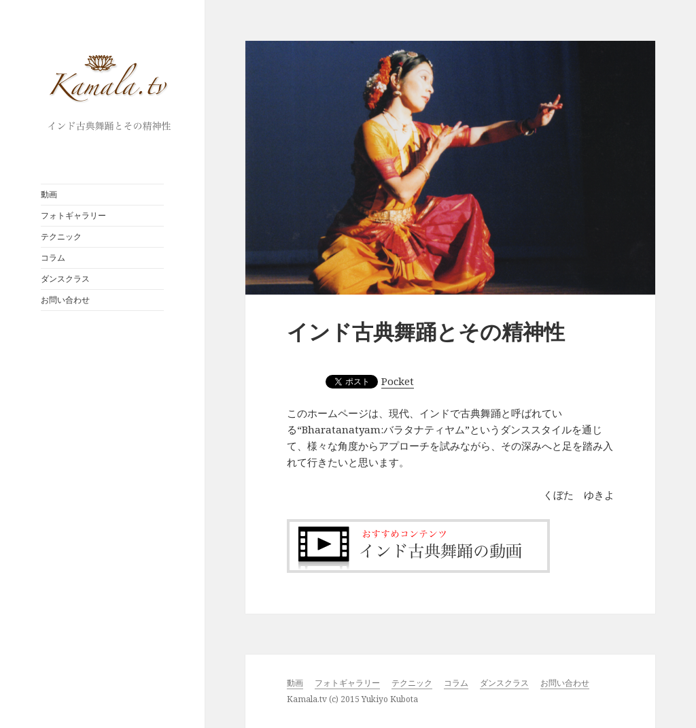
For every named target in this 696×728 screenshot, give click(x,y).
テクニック (61, 236)
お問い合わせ (65, 299)
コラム (53, 257)
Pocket (397, 381)
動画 (49, 194)
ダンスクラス (65, 278)
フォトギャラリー (73, 215)
